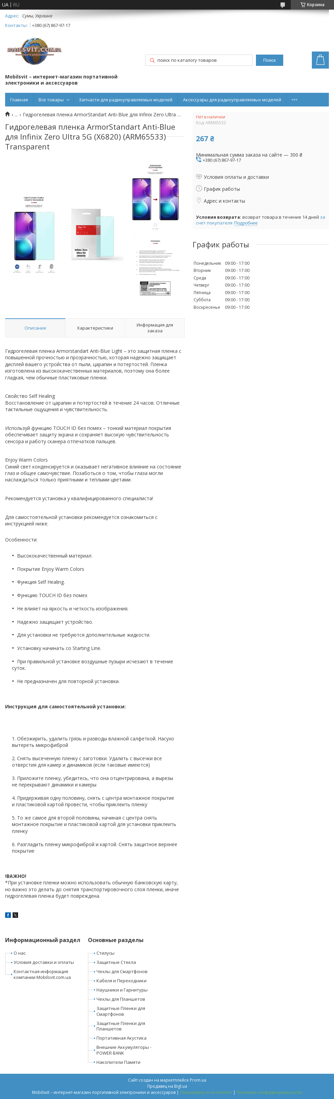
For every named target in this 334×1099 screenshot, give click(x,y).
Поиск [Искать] (269, 60)
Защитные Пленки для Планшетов (120, 1026)
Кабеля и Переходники (121, 981)
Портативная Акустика (121, 1038)
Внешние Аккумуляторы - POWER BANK (123, 1050)
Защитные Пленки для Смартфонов (120, 1011)
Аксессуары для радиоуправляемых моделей (232, 100)
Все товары (51, 100)
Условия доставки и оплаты (44, 962)
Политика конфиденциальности (269, 1092)
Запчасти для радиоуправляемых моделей (125, 100)
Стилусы (105, 953)
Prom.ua (198, 1080)
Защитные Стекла (116, 962)
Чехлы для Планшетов (120, 999)
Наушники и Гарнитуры (122, 990)
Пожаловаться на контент (206, 1092)
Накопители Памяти (118, 1062)
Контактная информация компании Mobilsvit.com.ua (42, 974)
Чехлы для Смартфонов (122, 971)
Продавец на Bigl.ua (167, 1086)
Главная (19, 100)
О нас (20, 953)
